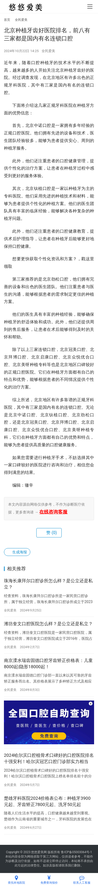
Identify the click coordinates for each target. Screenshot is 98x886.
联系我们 (68, 865)
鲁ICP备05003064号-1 (76, 852)
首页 (7, 20)
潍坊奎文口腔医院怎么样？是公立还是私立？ (48, 623)
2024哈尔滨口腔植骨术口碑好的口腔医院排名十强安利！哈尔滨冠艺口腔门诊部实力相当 (49, 758)
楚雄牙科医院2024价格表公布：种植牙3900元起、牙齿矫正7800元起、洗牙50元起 (47, 801)
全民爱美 (48, 51)
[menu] (89, 6)
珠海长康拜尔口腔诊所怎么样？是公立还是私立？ (48, 584)
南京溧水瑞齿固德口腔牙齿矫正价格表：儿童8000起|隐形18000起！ (48, 663)
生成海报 (17, 552)
